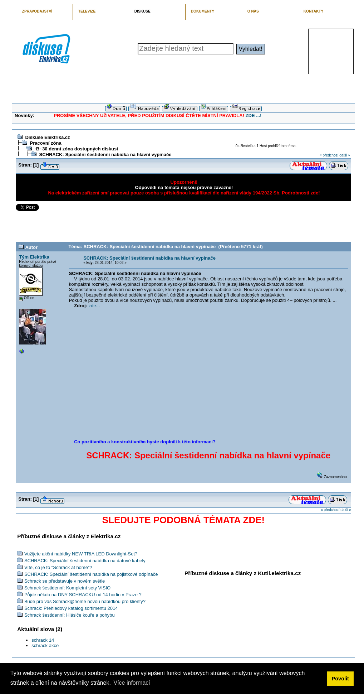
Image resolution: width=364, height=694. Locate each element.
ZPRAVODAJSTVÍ (37, 11)
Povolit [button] (340, 678)
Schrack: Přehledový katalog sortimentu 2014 (71, 608)
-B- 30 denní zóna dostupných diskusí (76, 148)
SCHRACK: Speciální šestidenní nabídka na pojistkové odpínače (91, 574)
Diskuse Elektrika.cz (47, 137)
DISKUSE (142, 11)
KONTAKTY (314, 11)
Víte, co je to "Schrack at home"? (58, 567)
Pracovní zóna (45, 143)
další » (344, 155)
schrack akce (45, 645)
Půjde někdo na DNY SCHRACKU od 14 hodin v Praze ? (83, 594)
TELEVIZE (86, 11)
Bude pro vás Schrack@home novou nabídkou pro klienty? (85, 601)
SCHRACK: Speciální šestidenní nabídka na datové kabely (85, 560)
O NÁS (253, 11)
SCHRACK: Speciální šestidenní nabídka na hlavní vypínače (105, 154)
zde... (94, 305)
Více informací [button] (131, 683)
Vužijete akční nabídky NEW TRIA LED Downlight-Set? (80, 553)
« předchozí (329, 155)
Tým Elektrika (34, 257)
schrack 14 (42, 640)
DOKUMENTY (202, 11)
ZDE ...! (254, 115)
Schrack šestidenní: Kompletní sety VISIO (67, 588)
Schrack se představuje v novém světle (64, 581)
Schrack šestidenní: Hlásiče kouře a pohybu (69, 615)
